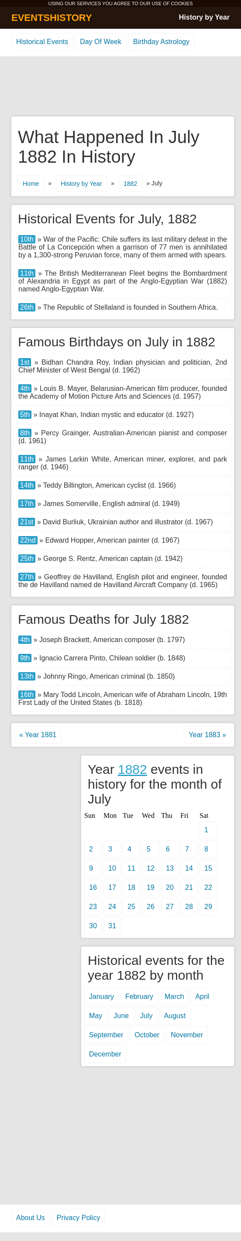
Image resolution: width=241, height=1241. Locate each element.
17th (27, 503)
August (175, 1015)
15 (208, 868)
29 (208, 906)
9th (25, 658)
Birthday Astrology (161, 41)
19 (151, 887)
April (202, 996)
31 (112, 926)
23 (93, 906)
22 (208, 887)
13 (170, 868)
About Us (30, 1217)
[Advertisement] (120, 87)
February (139, 996)
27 (170, 906)
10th (27, 239)
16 (93, 887)
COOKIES (182, 3)
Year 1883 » (207, 734)
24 (112, 906)
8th (25, 433)
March (174, 996)
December (105, 1054)
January (101, 996)
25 (131, 906)
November (187, 1035)
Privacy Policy (78, 1217)
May (95, 1015)
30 (93, 926)
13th (27, 676)
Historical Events (42, 41)
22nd (28, 540)
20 (170, 887)
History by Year (204, 17)
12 (151, 868)
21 (189, 887)
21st (26, 522)
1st (24, 362)
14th (27, 485)
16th (27, 694)
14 (189, 868)
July (146, 1015)
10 (112, 868)
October (146, 1035)
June (121, 1015)
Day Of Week (100, 41)
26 (151, 906)
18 (131, 887)
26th (27, 307)
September (106, 1035)
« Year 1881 (37, 734)
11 (131, 868)
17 (112, 887)
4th (25, 388)
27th (27, 577)
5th (25, 414)
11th (27, 273)
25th (27, 558)
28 (189, 906)
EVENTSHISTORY (51, 17)
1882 (130, 183)
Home (31, 183)
